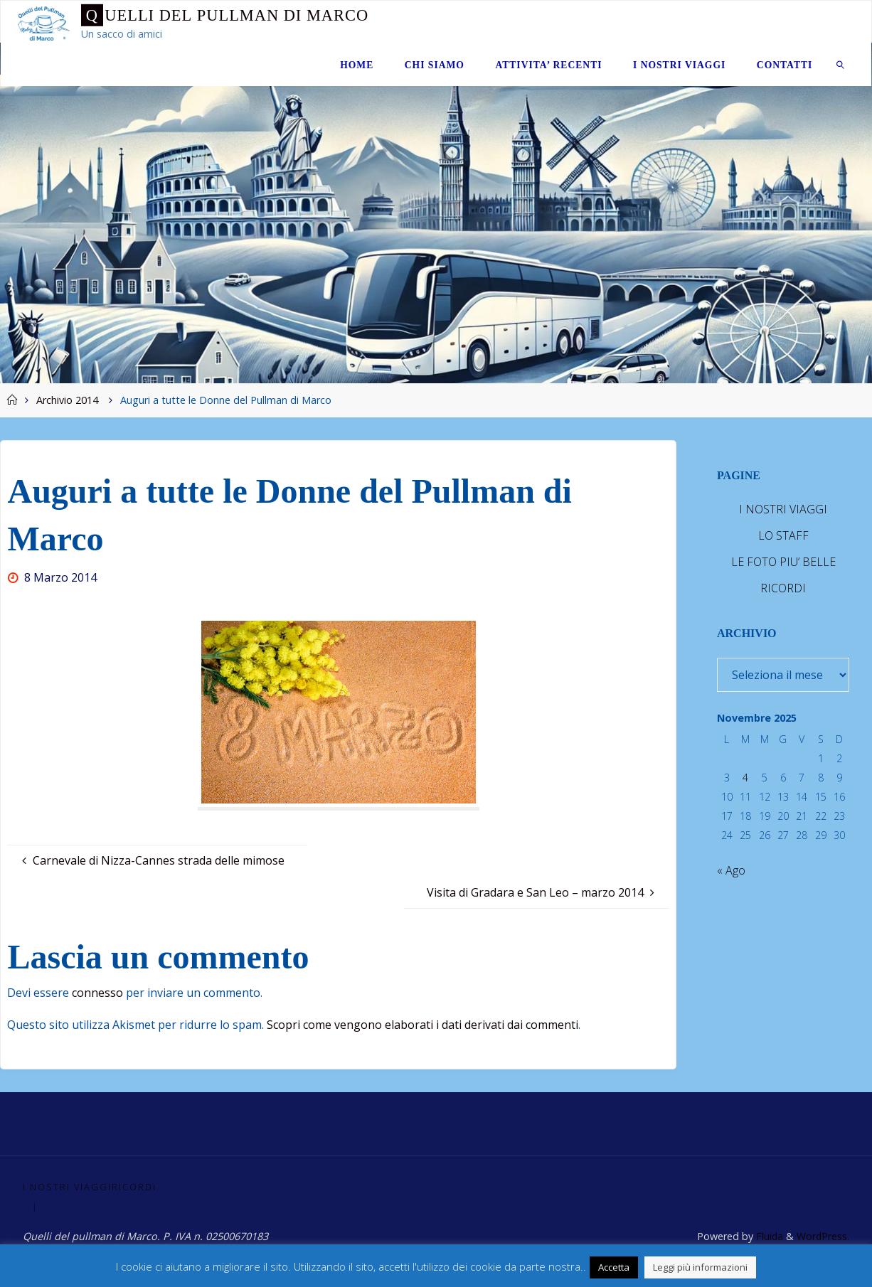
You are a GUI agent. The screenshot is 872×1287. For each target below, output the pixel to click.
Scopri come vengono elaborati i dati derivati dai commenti (422, 1024)
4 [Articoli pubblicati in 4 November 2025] (745, 777)
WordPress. (822, 1236)
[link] (841, 64)
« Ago (731, 870)
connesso (97, 992)
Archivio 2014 (67, 400)
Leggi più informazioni (700, 1267)
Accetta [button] (613, 1267)
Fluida (767, 1236)
